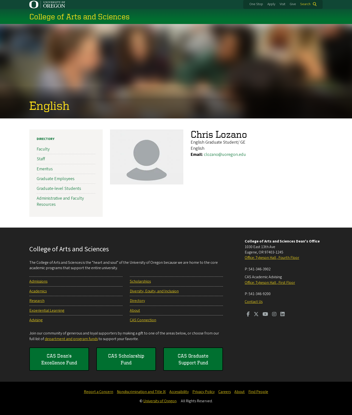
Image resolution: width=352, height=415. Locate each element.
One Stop (256, 4)
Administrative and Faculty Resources (60, 201)
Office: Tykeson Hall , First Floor (270, 282)
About (135, 310)
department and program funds (71, 339)
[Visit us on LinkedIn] (282, 314)
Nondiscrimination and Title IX (141, 391)
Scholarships (140, 281)
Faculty (43, 149)
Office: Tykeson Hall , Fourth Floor (272, 257)
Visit (282, 4)
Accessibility (179, 391)
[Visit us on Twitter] (256, 314)
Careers (224, 391)
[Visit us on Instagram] (274, 314)
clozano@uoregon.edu (225, 154)
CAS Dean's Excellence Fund (59, 359)
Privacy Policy (203, 391)
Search (305, 4)
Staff (41, 159)
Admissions (38, 281)
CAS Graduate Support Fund (193, 359)
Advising (36, 320)
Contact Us (254, 301)
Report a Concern (98, 391)
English (49, 105)
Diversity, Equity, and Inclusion (154, 291)
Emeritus (45, 169)
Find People (258, 391)
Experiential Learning (46, 310)
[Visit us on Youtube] (265, 314)
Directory (46, 139)
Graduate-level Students (59, 188)
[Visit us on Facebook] (248, 314)
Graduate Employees (56, 179)
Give (293, 4)
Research (36, 300)
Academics (38, 291)
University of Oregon (159, 401)
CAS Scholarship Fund (126, 359)
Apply (271, 4)
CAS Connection (143, 320)
